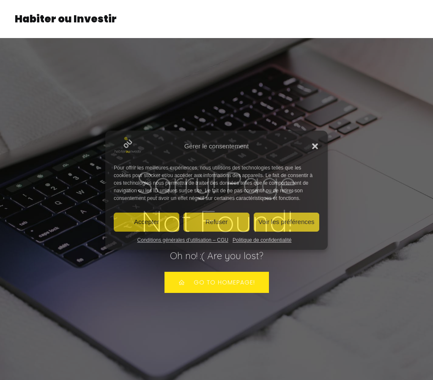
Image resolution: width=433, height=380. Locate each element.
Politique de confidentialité (262, 240)
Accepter (146, 221)
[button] (315, 146)
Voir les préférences (286, 221)
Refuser (217, 221)
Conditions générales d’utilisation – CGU (182, 240)
